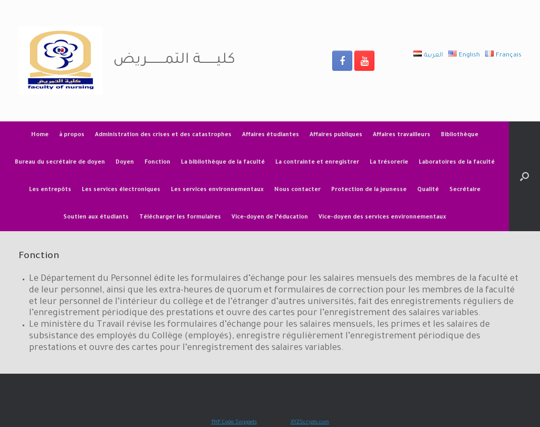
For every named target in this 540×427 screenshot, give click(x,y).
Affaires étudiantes (270, 135)
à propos (71, 135)
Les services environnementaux (217, 190)
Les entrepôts (50, 190)
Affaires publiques (336, 135)
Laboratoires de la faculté (457, 162)
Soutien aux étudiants (96, 217)
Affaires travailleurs (401, 135)
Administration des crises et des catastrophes (163, 135)
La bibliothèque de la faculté (223, 162)
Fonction (157, 162)
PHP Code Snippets (234, 422)
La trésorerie (389, 162)
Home (40, 135)
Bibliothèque (459, 135)
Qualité (428, 190)
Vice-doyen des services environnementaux (382, 217)
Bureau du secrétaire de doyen (60, 162)
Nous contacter (297, 190)
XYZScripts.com (310, 422)
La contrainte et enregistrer (317, 162)
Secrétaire (464, 190)
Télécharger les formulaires (180, 217)
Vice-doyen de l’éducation (270, 217)
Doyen (124, 162)
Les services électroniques (121, 190)
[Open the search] (524, 176)
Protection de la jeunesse (369, 190)
